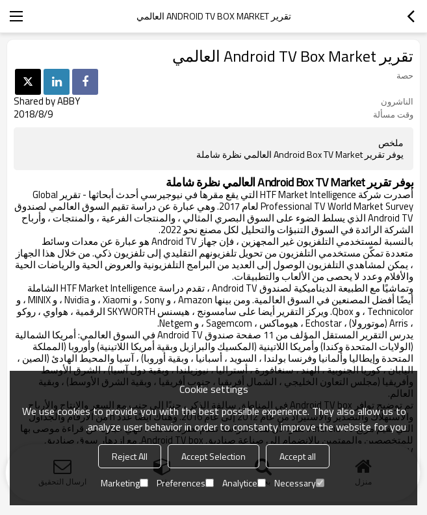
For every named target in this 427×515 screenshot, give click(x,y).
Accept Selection (213, 456)
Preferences (185, 483)
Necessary (299, 483)
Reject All (130, 456)
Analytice (244, 483)
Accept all (297, 456)
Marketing (124, 483)
